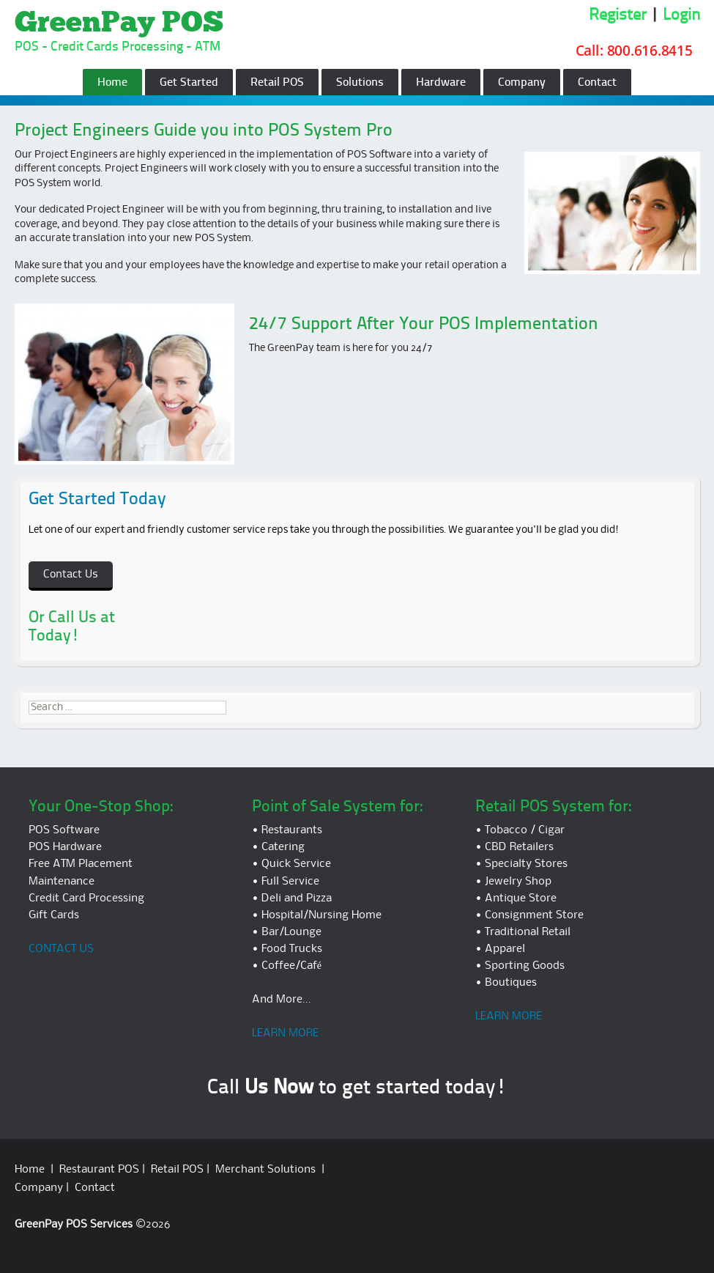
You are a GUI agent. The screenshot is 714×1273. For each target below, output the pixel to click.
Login (681, 15)
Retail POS (277, 83)
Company (522, 83)
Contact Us (70, 574)
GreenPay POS (119, 23)
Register (618, 15)
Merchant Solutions (265, 1170)
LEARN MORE (285, 1033)
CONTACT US (61, 949)
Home (112, 83)
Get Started (189, 83)
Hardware (441, 83)
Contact (597, 83)
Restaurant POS (99, 1170)
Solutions (360, 83)
